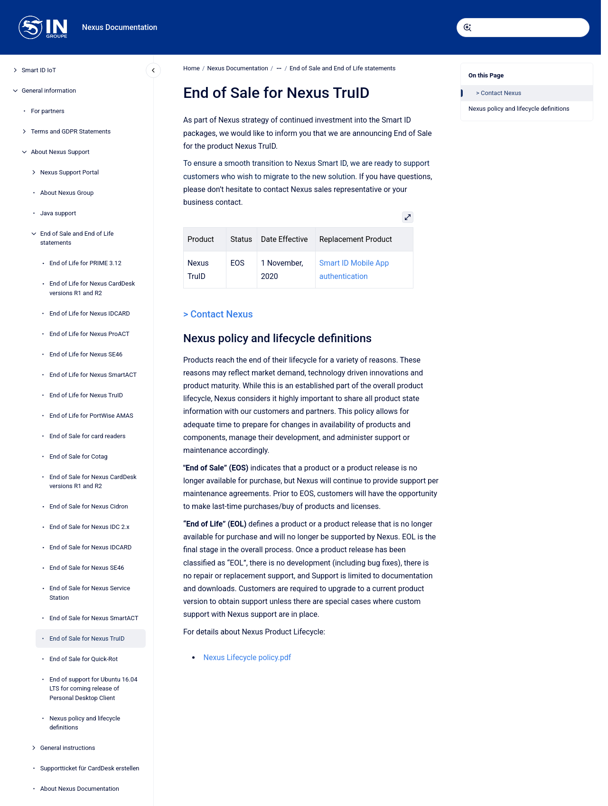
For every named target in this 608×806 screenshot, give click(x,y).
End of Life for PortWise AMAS (91, 415)
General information (49, 90)
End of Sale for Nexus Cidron (88, 506)
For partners (48, 111)
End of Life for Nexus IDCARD (89, 313)
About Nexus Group (67, 192)
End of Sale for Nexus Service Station (89, 593)
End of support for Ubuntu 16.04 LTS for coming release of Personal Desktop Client (93, 688)
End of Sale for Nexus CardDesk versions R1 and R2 (93, 481)
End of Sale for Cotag (78, 456)
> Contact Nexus (498, 92)
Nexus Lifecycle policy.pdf (247, 657)
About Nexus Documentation (79, 788)
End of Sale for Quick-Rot (83, 658)
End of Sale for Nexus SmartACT (93, 618)
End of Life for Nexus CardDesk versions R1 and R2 (92, 288)
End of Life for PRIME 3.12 (85, 263)
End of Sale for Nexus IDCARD (90, 547)
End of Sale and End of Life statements (77, 238)
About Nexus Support (60, 151)
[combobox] (523, 28)
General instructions (67, 747)
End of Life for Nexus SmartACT (93, 374)
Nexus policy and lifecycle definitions (84, 723)
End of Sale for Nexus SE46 (86, 567)
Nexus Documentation (120, 27)
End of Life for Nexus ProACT (89, 333)
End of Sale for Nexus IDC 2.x (89, 526)
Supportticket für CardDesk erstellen (90, 768)
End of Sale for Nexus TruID (86, 638)
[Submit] (467, 27)
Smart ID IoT (39, 70)
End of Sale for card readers (87, 436)
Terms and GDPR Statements (71, 131)
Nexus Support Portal (69, 172)
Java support (58, 213)
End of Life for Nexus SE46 (85, 354)
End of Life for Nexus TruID (86, 395)
